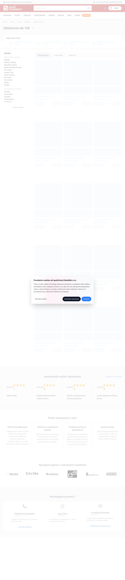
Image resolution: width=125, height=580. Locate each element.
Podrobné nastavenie (71, 299)
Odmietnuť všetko (41, 299)
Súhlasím (86, 299)
